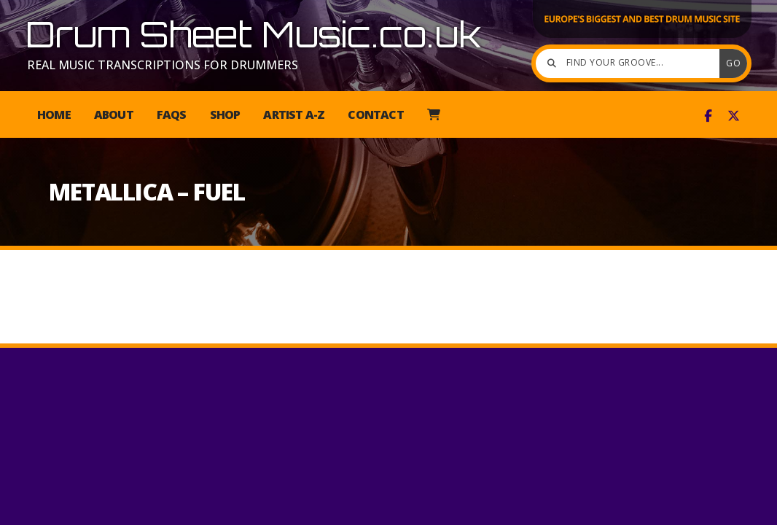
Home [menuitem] (54, 114)
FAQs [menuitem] (172, 114)
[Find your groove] (631, 63)
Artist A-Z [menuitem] (293, 114)
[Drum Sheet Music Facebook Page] (708, 116)
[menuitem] (433, 114)
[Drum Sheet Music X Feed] (733, 116)
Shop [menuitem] (225, 114)
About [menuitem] (113, 114)
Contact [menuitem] (375, 114)
